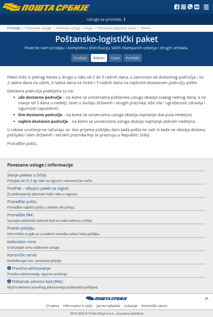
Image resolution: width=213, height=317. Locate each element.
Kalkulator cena (21, 241)
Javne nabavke (108, 305)
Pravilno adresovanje (29, 268)
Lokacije (130, 305)
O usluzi (80, 57)
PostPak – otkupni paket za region (38, 188)
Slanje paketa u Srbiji (26, 175)
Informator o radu (78, 305)
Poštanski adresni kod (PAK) (35, 281)
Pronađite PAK (20, 214)
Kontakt (132, 57)
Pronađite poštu (22, 143)
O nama (52, 305)
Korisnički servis (22, 255)
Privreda (13, 28)
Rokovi (99, 57)
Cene (115, 57)
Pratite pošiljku (21, 228)
